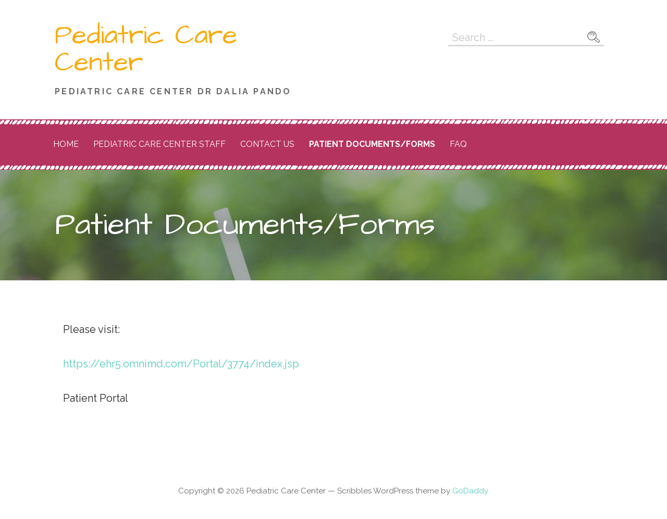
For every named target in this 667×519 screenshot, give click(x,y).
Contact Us (267, 144)
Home (66, 144)
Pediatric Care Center (146, 49)
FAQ (458, 144)
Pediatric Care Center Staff (159, 144)
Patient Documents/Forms (372, 144)
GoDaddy (470, 491)
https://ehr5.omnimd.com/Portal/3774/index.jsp (181, 363)
